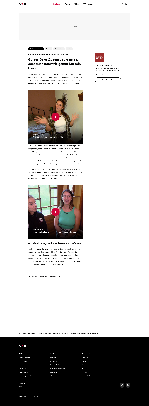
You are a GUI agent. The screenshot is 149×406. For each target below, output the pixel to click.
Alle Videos (22, 368)
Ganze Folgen (59, 49)
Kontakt (53, 358)
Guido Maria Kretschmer (40, 276)
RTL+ (83, 368)
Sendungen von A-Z (25, 358)
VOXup (21, 387)
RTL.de (84, 372)
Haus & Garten (55, 276)
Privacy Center (55, 365)
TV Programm (88, 4)
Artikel (69, 49)
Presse (84, 361)
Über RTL (85, 358)
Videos (76, 4)
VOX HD (21, 379)
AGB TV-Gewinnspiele (57, 376)
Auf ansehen (108, 80)
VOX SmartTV (23, 383)
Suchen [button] (126, 4)
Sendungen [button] (57, 4)
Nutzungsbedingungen (57, 368)
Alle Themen (23, 365)
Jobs (83, 365)
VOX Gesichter (23, 372)
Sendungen (32, 333)
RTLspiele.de (86, 376)
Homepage (22, 333)
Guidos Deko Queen (44, 333)
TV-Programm (23, 361)
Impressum (53, 361)
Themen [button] (68, 4)
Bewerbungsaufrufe (25, 376)
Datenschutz (54, 372)
